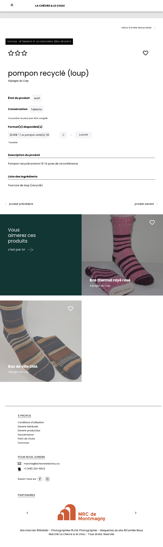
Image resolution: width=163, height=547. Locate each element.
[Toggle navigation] (12, 5)
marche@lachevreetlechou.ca (41, 463)
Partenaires (26, 495)
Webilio (43, 530)
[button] (27, 513)
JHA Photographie (85, 530)
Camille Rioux (134, 530)
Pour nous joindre (31, 457)
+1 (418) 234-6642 (34, 468)
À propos (24, 416)
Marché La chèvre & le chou (67, 534)
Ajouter (83, 134)
